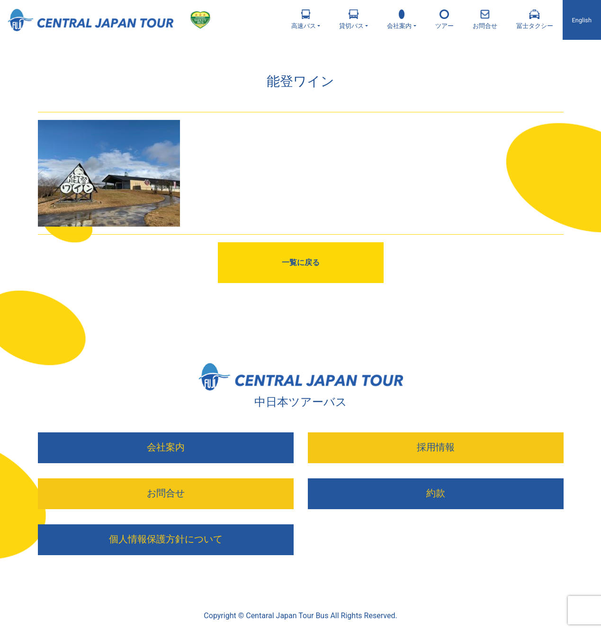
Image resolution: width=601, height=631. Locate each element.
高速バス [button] (303, 19)
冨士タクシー (534, 19)
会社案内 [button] (399, 19)
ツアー (444, 19)
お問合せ (485, 19)
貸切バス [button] (351, 19)
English (582, 20)
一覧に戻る (301, 262)
